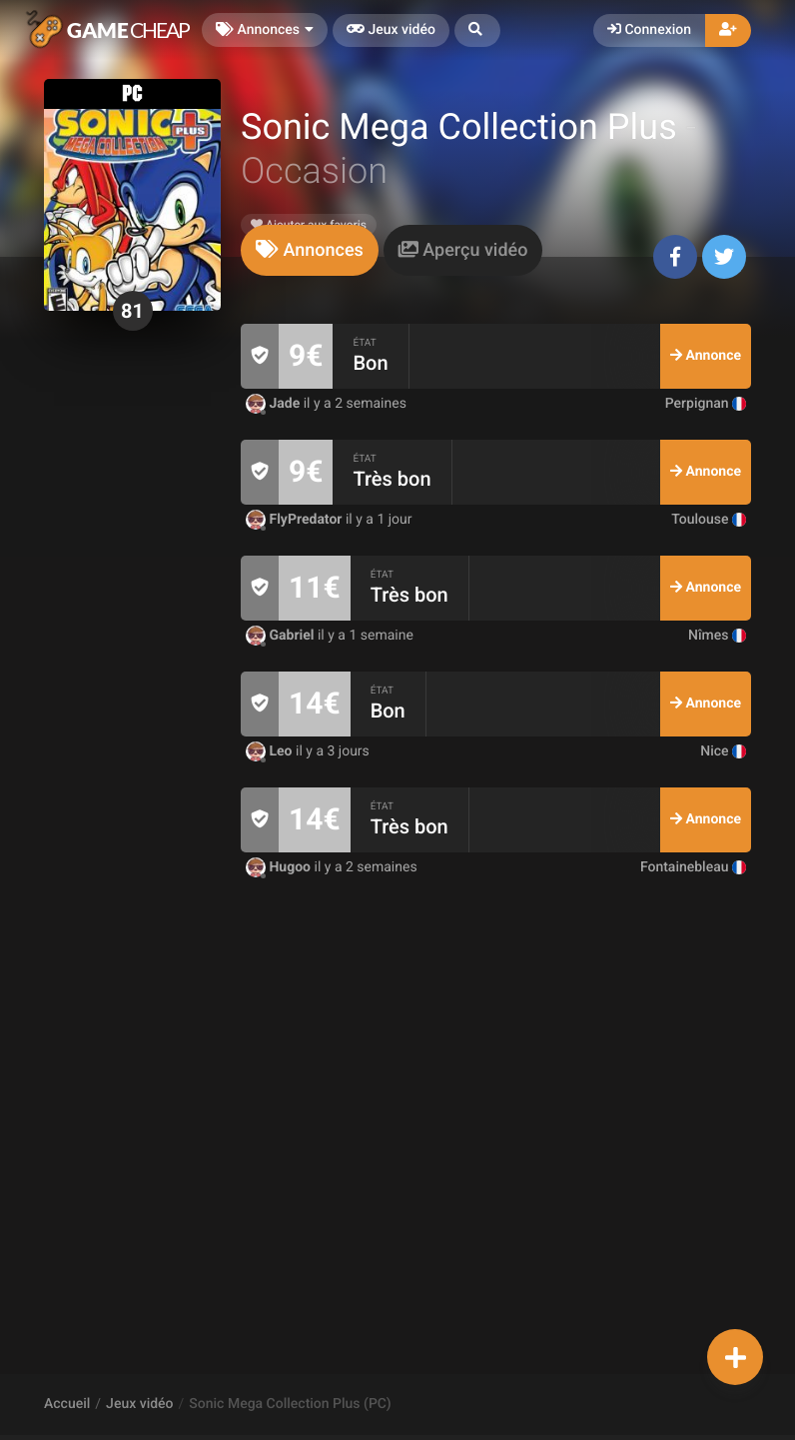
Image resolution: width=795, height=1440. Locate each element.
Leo (271, 751)
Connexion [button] (649, 30)
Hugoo (280, 867)
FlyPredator (296, 520)
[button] (477, 30)
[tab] (310, 250)
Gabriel (282, 636)
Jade (275, 404)
